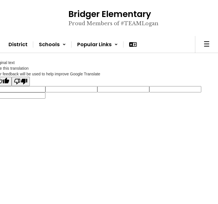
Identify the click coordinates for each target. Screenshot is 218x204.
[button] (52, 44)
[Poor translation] (21, 81)
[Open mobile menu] (206, 44)
